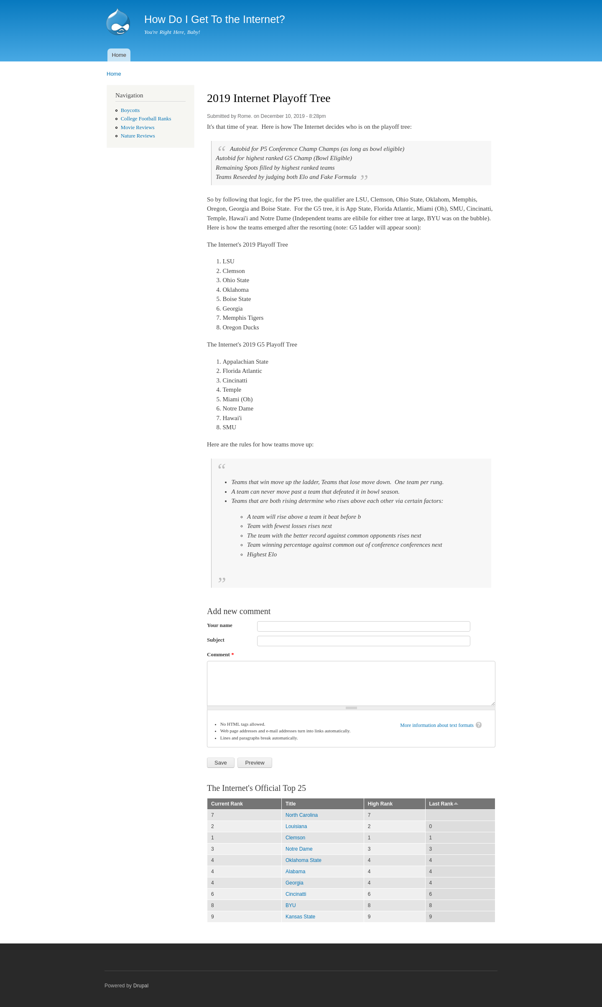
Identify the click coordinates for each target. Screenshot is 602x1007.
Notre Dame (299, 849)
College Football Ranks (146, 119)
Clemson (295, 838)
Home (119, 55)
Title (291, 804)
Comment (220, 654)
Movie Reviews (138, 127)
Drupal (141, 986)
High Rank (380, 804)
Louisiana (296, 826)
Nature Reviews (138, 136)
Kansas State (300, 917)
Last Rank (444, 804)
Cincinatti (296, 894)
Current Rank (227, 804)
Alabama (295, 871)
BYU (291, 905)
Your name (219, 625)
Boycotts (130, 110)
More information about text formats (437, 725)
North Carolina (302, 815)
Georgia (295, 883)
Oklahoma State (303, 860)
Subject (215, 640)
